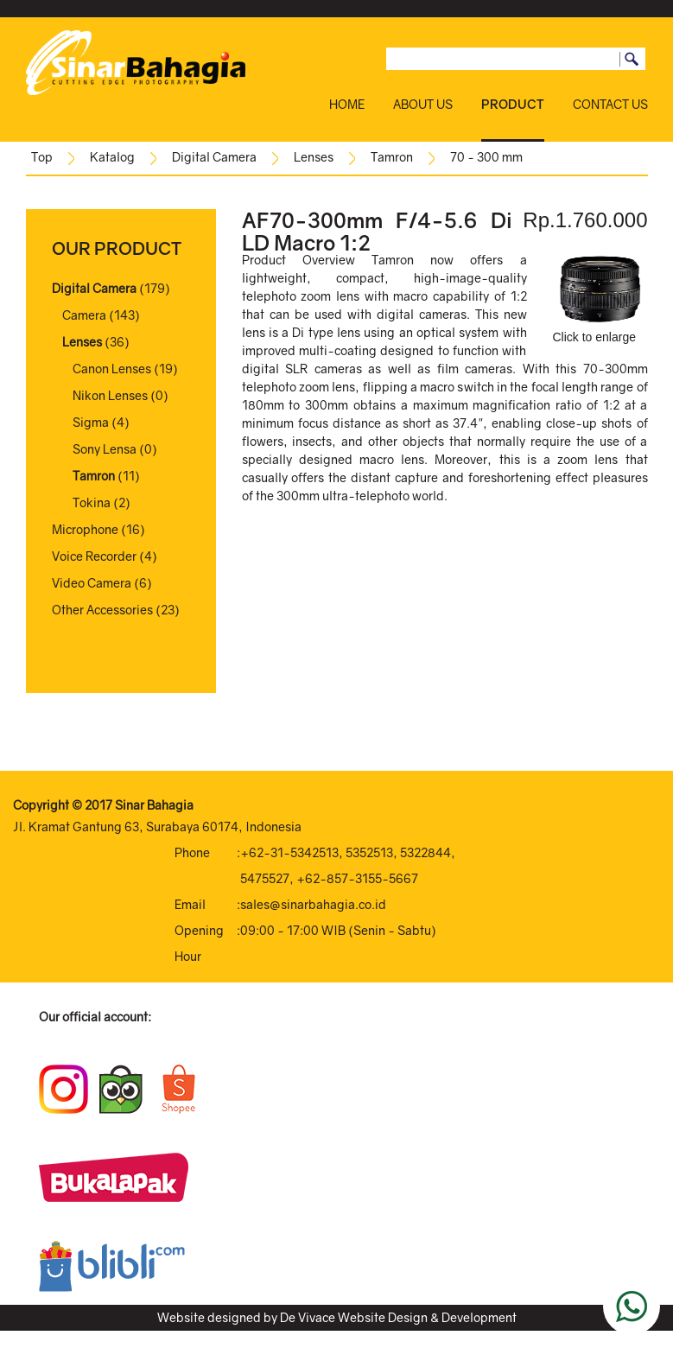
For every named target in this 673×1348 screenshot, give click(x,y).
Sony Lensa (105, 449)
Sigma (91, 422)
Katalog (112, 156)
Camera (84, 315)
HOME (347, 104)
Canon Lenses (112, 368)
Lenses (313, 156)
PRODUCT (512, 104)
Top (42, 156)
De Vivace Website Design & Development (398, 1317)
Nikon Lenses (110, 395)
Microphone (85, 529)
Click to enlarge (598, 299)
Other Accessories (102, 609)
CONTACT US (610, 104)
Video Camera (91, 582)
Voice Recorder (94, 556)
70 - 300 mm (486, 156)
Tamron (392, 156)
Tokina (92, 502)
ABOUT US (423, 104)
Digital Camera (214, 156)
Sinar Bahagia (154, 805)
